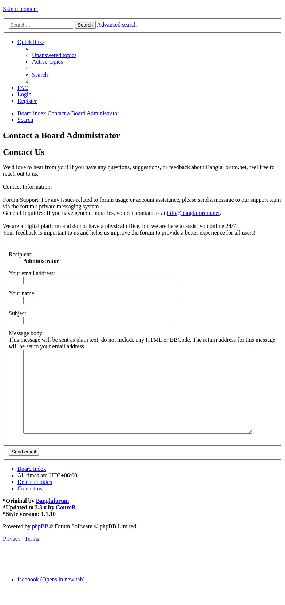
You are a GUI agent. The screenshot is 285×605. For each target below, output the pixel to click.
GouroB (66, 524)
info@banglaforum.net (193, 213)
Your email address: (32, 273)
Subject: (18, 313)
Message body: (26, 333)
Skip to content (20, 9)
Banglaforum (52, 517)
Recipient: (21, 254)
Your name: (22, 293)
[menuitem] (54, 55)
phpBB (40, 543)
